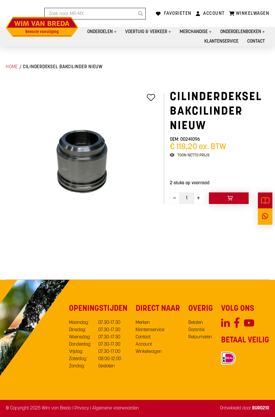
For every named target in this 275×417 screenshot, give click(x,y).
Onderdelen (100, 32)
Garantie (196, 330)
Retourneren (200, 337)
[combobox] (95, 13)
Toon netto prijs (193, 155)
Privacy (81, 408)
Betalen (195, 322)
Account (214, 13)
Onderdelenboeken (241, 32)
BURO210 (260, 408)
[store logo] (42, 27)
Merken (143, 322)
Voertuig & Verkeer (146, 32)
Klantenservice (221, 41)
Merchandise (194, 32)
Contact (256, 41)
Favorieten (178, 13)
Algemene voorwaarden (115, 408)
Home (12, 67)
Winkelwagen (149, 351)
